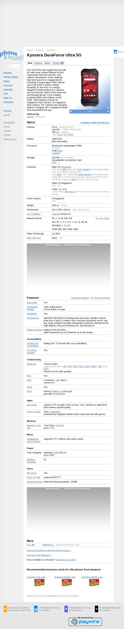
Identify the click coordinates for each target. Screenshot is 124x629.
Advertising (9, 122)
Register (8, 110)
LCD (60, 134)
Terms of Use (10, 139)
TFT (66, 134)
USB (29, 380)
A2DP (87, 366)
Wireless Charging (31, 460)
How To (8, 98)
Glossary (9, 102)
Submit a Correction (66, 560)
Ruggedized (33, 318)
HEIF (73, 179)
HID (100, 366)
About (6, 126)
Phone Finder (11, 77)
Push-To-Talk (33, 477)
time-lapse (70, 191)
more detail (103, 218)
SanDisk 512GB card (64, 577)
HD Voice (31, 473)
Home (30, 50)
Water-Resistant (34, 330)
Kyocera (51, 50)
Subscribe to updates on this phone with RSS (19, 608)
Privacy (7, 135)
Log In (7, 115)
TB (52, 428)
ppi (57, 132)
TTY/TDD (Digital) (31, 351)
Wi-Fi (29, 391)
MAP (46, 369)
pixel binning (84, 174)
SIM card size (34, 238)
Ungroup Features (80, 298)
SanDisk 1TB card (36, 577)
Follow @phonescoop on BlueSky (49, 608)
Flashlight (31, 313)
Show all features (101, 298)
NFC (29, 376)
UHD (64, 189)
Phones (8, 72)
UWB (29, 387)
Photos (38, 63)
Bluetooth (31, 364)
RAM (60, 150)
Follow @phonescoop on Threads (110, 608)
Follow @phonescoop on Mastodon (79, 608)
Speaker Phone (34, 481)
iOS (6, 93)
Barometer (32, 302)
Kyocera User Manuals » (39, 555)
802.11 (58, 391)
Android (8, 89)
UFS (54, 162)
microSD (59, 425)
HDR (59, 174)
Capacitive (55, 411)
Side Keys (32, 405)
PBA (81, 366)
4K (60, 189)
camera (86, 169)
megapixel (66, 167)
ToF (79, 169)
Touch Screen (33, 411)
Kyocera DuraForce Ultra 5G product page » (49, 550)
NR (53, 233)
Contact (7, 130)
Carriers (8, 85)
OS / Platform (33, 214)
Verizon (30, 116)
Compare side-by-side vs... (95, 122)
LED (64, 169)
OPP (75, 366)
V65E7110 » (48, 545)
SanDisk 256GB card (92, 577)
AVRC (94, 366)
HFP (70, 366)
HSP (65, 366)
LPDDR (55, 153)
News (7, 81)
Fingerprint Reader (32, 308)
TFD (70, 134)
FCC (29, 545)
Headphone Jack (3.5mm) (33, 440)
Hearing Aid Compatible (32, 344)
